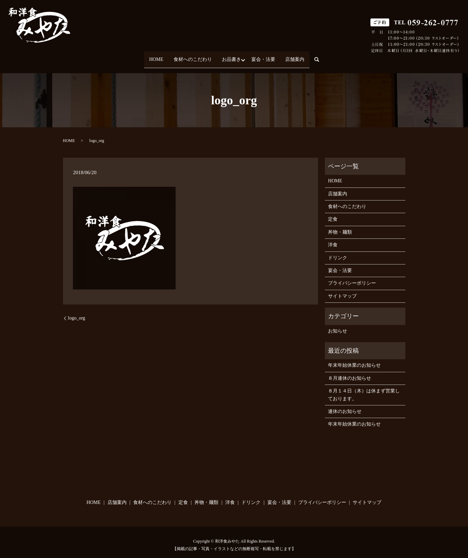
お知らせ (337, 324)
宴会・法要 (267, 56)
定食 (333, 213)
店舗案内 (303, 56)
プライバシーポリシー (352, 277)
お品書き (231, 56)
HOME (148, 56)
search (330, 56)
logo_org (76, 311)
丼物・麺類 (340, 226)
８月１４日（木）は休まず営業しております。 (364, 388)
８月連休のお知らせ (349, 372)
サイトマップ (342, 290)
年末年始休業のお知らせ (354, 359)
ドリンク (337, 251)
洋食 (333, 239)
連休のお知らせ (345, 405)
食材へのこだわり (188, 56)
